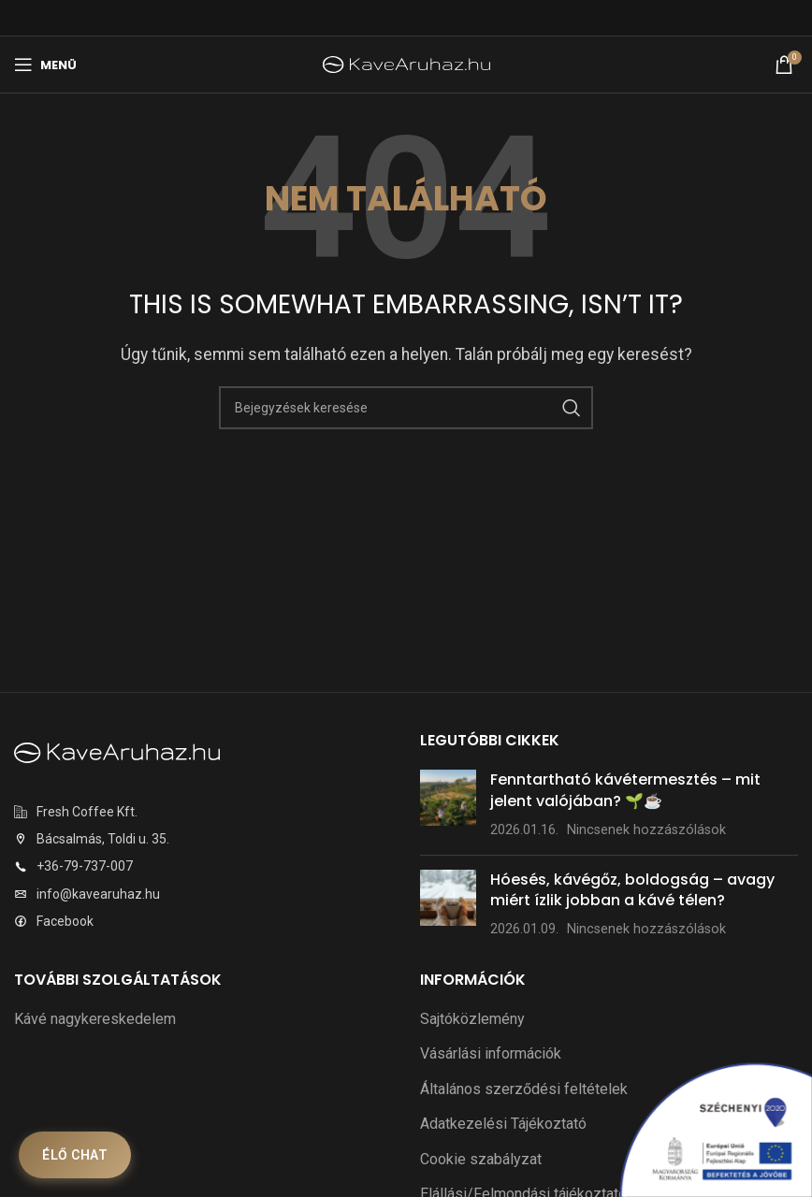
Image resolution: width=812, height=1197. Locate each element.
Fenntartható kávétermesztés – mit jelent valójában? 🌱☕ (625, 790)
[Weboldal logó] (406, 63)
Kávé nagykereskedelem (95, 1019)
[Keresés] (406, 407)
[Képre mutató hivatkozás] (117, 751)
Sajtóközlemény (472, 1019)
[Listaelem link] (203, 811)
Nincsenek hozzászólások (646, 830)
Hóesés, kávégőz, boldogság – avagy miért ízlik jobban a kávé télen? (632, 890)
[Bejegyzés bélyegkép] (448, 805)
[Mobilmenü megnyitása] (45, 64)
